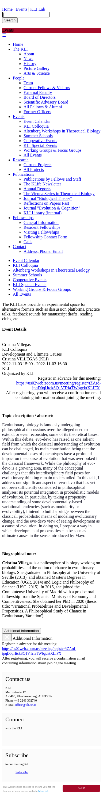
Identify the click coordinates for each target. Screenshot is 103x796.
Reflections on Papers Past (46, 203)
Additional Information (21, 631)
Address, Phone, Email (43, 251)
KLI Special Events (40, 145)
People (19, 78)
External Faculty (38, 92)
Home (7, 9)
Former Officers (37, 111)
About (29, 54)
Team (28, 83)
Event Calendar (37, 121)
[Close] (7, 637)
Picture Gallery (36, 68)
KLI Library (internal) (43, 213)
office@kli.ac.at (25, 705)
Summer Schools (38, 136)
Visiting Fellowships (41, 232)
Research (21, 160)
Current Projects (37, 164)
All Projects (34, 169)
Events (21, 9)
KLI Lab (37, 9)
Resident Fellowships (42, 227)
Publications (23, 174)
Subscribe (22, 772)
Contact (19, 246)
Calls (28, 241)
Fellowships (23, 217)
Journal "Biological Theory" (48, 198)
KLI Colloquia (36, 126)
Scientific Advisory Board (46, 102)
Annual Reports (37, 188)
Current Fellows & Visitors (47, 87)
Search (10, 20)
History (30, 63)
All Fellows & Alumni (43, 107)
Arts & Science (37, 73)
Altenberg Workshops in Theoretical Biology (62, 131)
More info (43, 791)
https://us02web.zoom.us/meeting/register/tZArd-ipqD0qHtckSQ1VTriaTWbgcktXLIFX (58, 385)
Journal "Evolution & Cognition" (52, 208)
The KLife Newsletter (42, 184)
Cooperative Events (40, 140)
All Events (33, 155)
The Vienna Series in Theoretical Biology (59, 193)
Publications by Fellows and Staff (52, 179)
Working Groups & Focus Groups (52, 150)
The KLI (20, 49)
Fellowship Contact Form (45, 237)
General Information (41, 222)
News (28, 58)
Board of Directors (40, 97)
